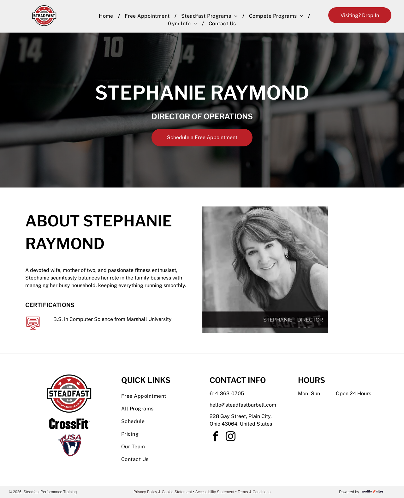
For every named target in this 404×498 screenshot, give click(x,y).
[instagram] (230, 437)
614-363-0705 (227, 393)
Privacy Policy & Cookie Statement (163, 492)
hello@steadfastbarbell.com (243, 405)
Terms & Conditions (254, 492)
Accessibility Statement (214, 492)
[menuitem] (107, 16)
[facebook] (215, 437)
